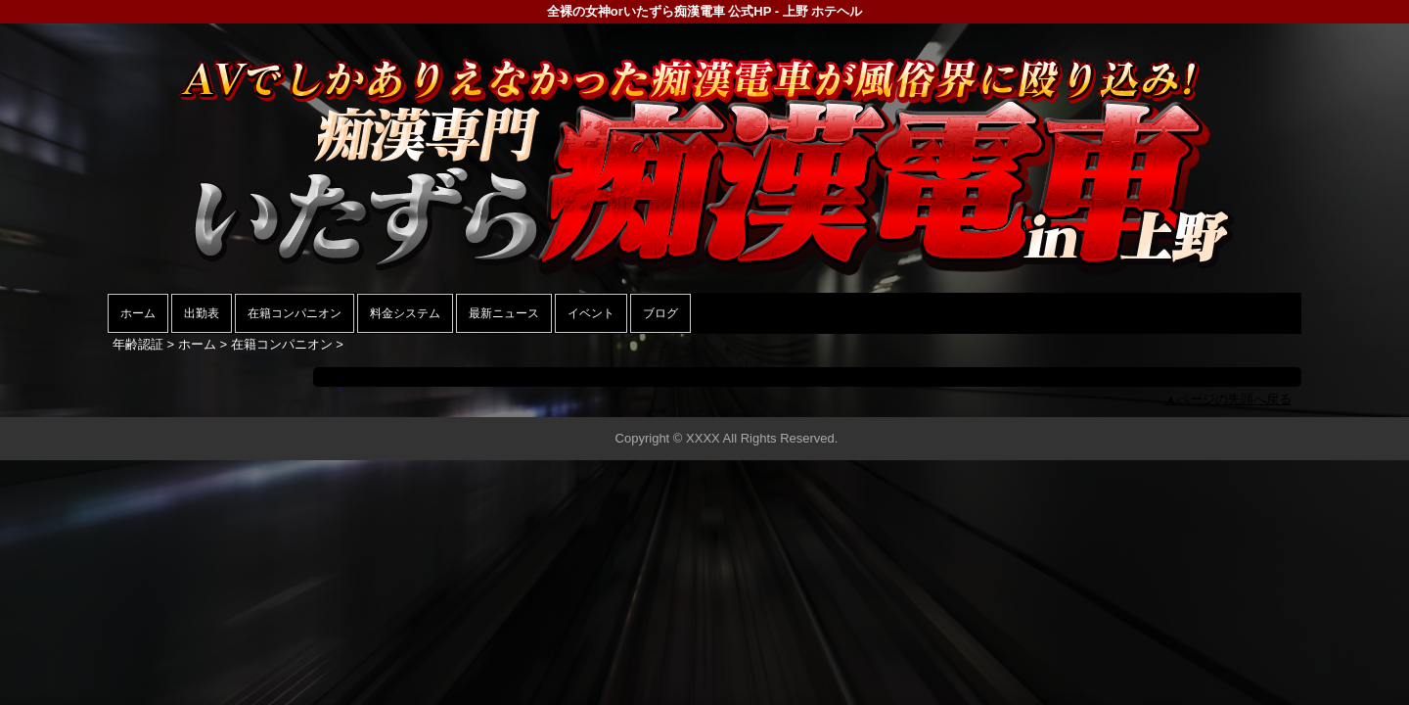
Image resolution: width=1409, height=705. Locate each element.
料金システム (405, 313)
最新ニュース (504, 313)
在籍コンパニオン (294, 313)
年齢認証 (138, 344)
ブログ (660, 313)
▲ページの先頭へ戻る (1228, 399)
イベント (591, 313)
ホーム (138, 313)
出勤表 (201, 313)
